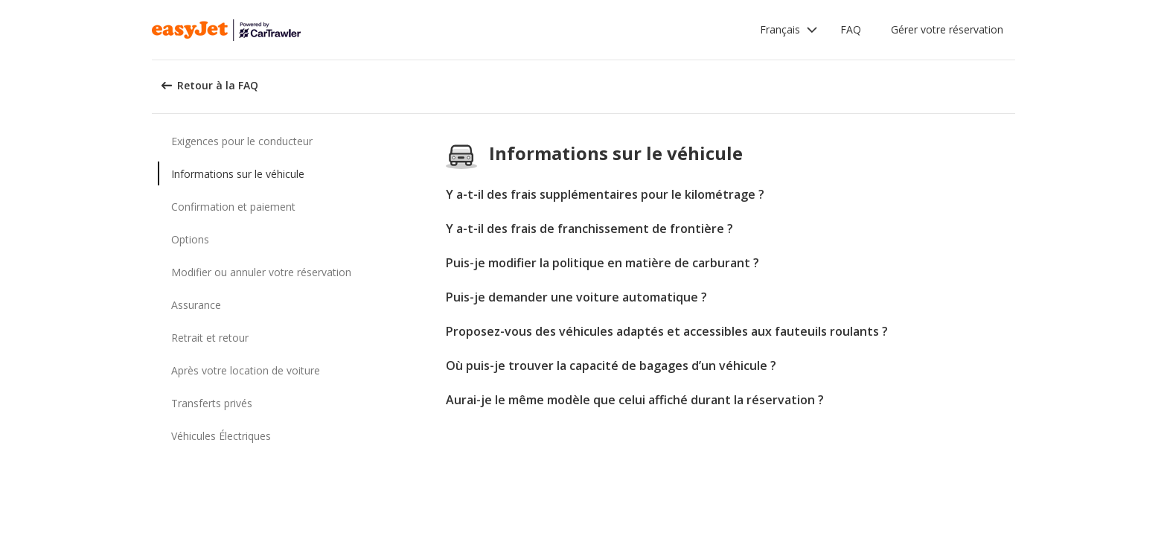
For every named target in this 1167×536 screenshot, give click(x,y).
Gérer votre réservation (947, 29)
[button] (788, 30)
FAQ (850, 29)
